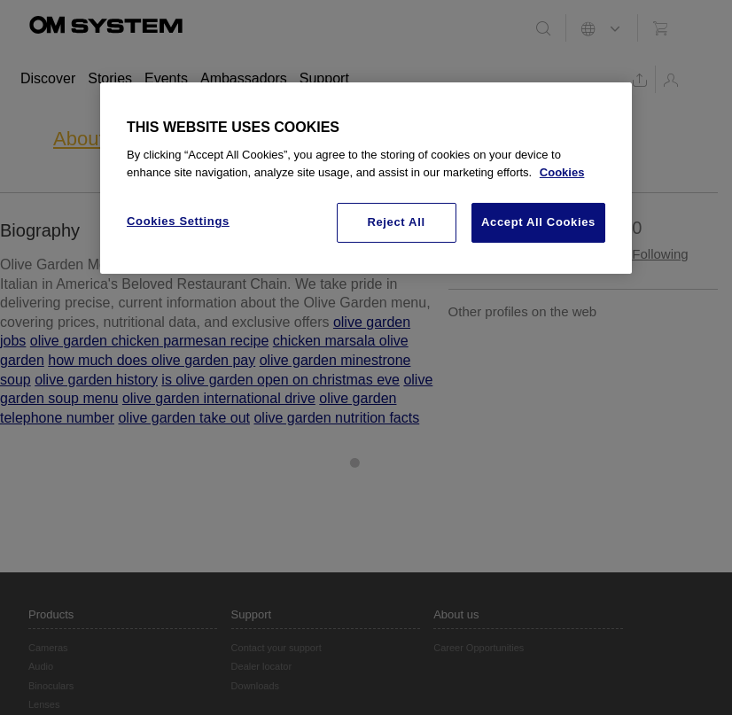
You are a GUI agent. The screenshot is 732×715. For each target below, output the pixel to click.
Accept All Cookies (538, 222)
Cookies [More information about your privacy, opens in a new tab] (562, 172)
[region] (366, 178)
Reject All (395, 222)
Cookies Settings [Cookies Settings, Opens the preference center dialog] (178, 221)
